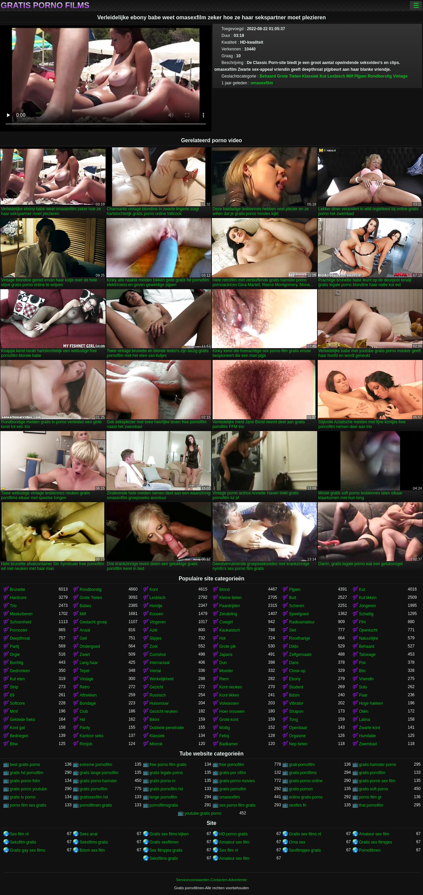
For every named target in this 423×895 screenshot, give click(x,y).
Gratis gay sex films (27, 850)
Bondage (88, 703)
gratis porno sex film (377, 781)
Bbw (14, 744)
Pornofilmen (370, 850)
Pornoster (18, 630)
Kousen (156, 614)
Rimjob (86, 744)
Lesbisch (336, 76)
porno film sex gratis (28, 805)
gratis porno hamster (98, 781)
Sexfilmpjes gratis (305, 850)
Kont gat (17, 727)
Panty (85, 727)
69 (12, 695)
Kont (154, 589)
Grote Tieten (289, 76)
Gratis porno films (45, 5)
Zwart (85, 654)
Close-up (297, 670)
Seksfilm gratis (23, 842)
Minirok (156, 744)
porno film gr (370, 797)
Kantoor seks (91, 735)
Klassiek (310, 76)
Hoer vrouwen (232, 711)
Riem (224, 679)
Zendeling (228, 614)
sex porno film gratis (237, 805)
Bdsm (294, 695)
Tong (293, 719)
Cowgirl (226, 622)
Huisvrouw (159, 703)
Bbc (362, 670)
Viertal (155, 670)
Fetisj (224, 735)
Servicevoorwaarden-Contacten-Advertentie (211, 880)
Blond (224, 589)
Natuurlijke (368, 638)
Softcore (17, 703)
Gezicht (156, 687)
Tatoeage (367, 654)
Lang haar (89, 662)
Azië (153, 630)
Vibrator (296, 703)
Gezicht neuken (164, 711)
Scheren (296, 605)
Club (84, 711)
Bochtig (16, 662)
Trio (13, 605)
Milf (349, 76)
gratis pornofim (232, 789)
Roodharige (299, 638)
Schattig (366, 614)
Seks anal (88, 834)
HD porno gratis (233, 834)
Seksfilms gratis (94, 842)
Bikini (154, 719)
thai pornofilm (371, 805)
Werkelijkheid (162, 679)
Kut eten (17, 679)
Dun (223, 662)
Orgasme (297, 735)
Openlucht (368, 630)
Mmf (14, 711)
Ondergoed (90, 646)
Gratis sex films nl (305, 834)
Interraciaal (160, 662)
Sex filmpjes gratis (166, 850)
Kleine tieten (230, 597)
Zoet (154, 646)
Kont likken (229, 695)
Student (296, 687)
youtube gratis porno (202, 813)
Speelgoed (298, 614)
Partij (14, 646)
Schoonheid (20, 622)
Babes (85, 605)
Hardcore (18, 597)
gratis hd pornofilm (26, 772)
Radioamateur (301, 622)
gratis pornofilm (93, 789)
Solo (363, 687)
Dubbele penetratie (167, 727)
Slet (292, 630)
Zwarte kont (369, 727)
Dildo (293, 646)
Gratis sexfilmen (164, 842)
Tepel (84, 670)
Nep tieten (298, 744)
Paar (363, 695)
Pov (362, 662)
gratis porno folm (25, 781)
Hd (82, 719)
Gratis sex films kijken (169, 834)
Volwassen (229, 703)
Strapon (296, 711)
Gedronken (20, 670)
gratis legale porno (166, 772)
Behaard (268, 76)
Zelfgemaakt (300, 654)
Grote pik (227, 646)
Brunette (17, 589)
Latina (364, 719)
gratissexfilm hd (94, 797)
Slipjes (155, 638)
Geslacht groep (93, 622)
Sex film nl (19, 834)
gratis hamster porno (377, 764)
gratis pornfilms (302, 772)
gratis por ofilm (232, 772)
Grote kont (228, 719)
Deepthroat (20, 638)
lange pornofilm (163, 797)
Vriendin (366, 679)
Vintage (400, 76)
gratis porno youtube (28, 789)
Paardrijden (229, 605)
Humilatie (367, 735)
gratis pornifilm (372, 772)
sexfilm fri (297, 805)
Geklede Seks (22, 719)
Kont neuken (230, 687)
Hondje (156, 605)
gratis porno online (305, 781)
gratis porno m (163, 781)
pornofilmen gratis (96, 805)
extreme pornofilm (96, 764)
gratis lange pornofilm (99, 772)
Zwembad (368, 744)
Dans (293, 662)
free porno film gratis (168, 764)
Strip (14, 687)
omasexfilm (262, 83)
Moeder (226, 670)
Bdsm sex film (92, 850)
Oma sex (297, 842)
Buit (292, 597)
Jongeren (367, 605)
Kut (322, 76)
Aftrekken (88, 695)
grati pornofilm (302, 764)
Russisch (158, 695)
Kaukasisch (229, 630)
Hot (222, 638)
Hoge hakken (371, 703)
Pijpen (360, 76)
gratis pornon (301, 789)
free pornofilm (231, 764)
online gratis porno (305, 797)
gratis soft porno (373, 789)
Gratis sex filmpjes (375, 842)
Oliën (364, 711)
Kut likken (368, 597)
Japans (225, 654)
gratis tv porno (23, 797)
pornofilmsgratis (164, 805)
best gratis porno (25, 764)
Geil (83, 638)
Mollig (224, 727)
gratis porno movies (237, 781)
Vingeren (158, 622)
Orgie (15, 654)
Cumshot (158, 654)
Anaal (85, 630)
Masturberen (21, 614)
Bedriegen (19, 735)
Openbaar (298, 727)
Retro (84, 687)
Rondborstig (380, 76)
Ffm (362, 622)
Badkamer (228, 744)
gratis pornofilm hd (166, 789)
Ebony (294, 679)
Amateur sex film (374, 834)
